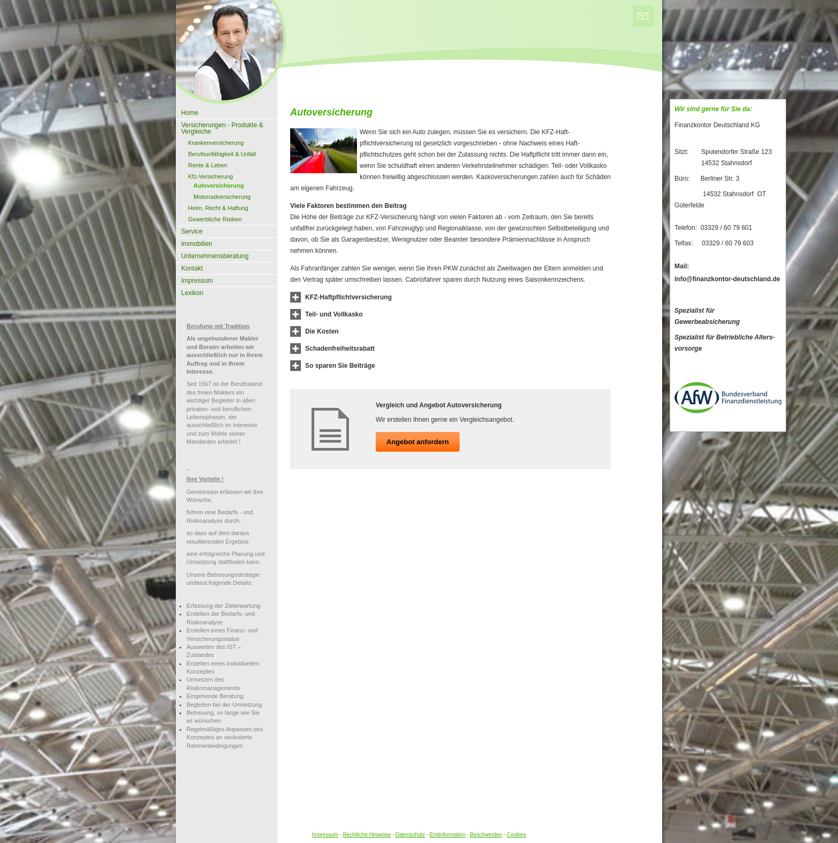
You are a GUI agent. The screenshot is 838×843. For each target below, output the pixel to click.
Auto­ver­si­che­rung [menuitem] (218, 185)
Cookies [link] (516, 835)
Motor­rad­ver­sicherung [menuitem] (222, 197)
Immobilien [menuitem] (196, 244)
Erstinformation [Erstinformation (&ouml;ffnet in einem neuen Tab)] (447, 835)
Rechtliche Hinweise (367, 835)
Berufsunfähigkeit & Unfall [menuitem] (222, 154)
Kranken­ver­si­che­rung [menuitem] (216, 143)
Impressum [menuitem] (197, 280)
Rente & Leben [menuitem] (207, 165)
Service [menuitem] (192, 231)
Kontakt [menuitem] (192, 268)
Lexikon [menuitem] (192, 293)
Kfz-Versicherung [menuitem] (210, 176)
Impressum (325, 835)
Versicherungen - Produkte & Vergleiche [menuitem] (222, 128)
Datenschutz (410, 835)
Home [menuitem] (189, 113)
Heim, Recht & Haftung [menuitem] (218, 208)
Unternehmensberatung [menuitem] (215, 256)
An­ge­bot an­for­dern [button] (417, 442)
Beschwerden (486, 835)
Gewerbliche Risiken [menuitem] (215, 219)
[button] (348, 297)
